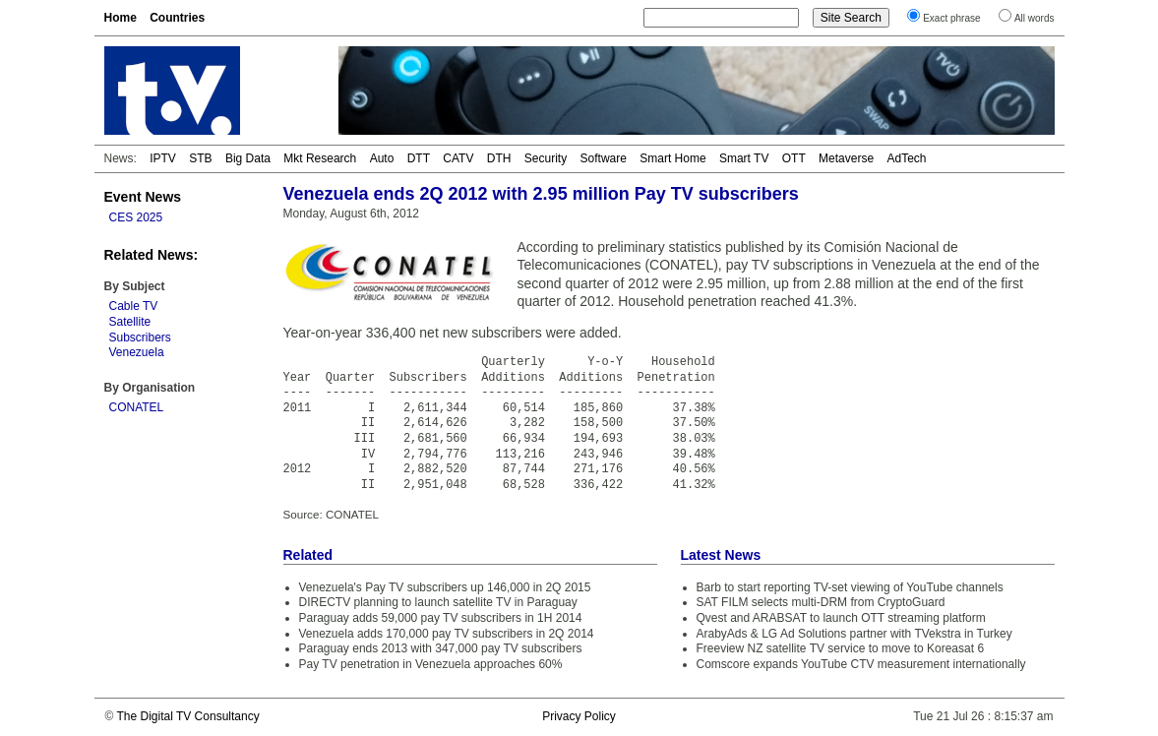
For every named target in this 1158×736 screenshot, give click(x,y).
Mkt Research (319, 158)
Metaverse (846, 158)
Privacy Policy (579, 716)
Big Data (248, 158)
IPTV (163, 158)
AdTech (906, 158)
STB (200, 158)
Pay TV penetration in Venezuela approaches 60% (431, 664)
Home (120, 18)
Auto (382, 158)
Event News (143, 197)
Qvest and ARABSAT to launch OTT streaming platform (841, 618)
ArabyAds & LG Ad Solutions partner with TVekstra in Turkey (854, 634)
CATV (458, 158)
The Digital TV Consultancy (187, 716)
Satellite (130, 322)
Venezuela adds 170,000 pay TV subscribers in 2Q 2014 (446, 634)
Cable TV (133, 306)
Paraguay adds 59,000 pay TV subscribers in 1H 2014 (440, 618)
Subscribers (140, 337)
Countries (177, 18)
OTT (794, 158)
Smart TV (743, 158)
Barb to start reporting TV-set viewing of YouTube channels (850, 587)
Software (603, 158)
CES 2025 (136, 217)
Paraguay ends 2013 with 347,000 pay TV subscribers (440, 648)
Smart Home (672, 158)
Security (545, 158)
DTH (499, 158)
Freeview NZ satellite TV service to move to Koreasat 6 (841, 648)
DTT (418, 158)
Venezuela (136, 352)
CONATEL (136, 407)
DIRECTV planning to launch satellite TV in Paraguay (438, 602)
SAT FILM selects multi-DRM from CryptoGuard (821, 602)
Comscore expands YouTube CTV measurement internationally (861, 664)
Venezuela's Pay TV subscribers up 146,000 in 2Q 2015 (445, 587)
